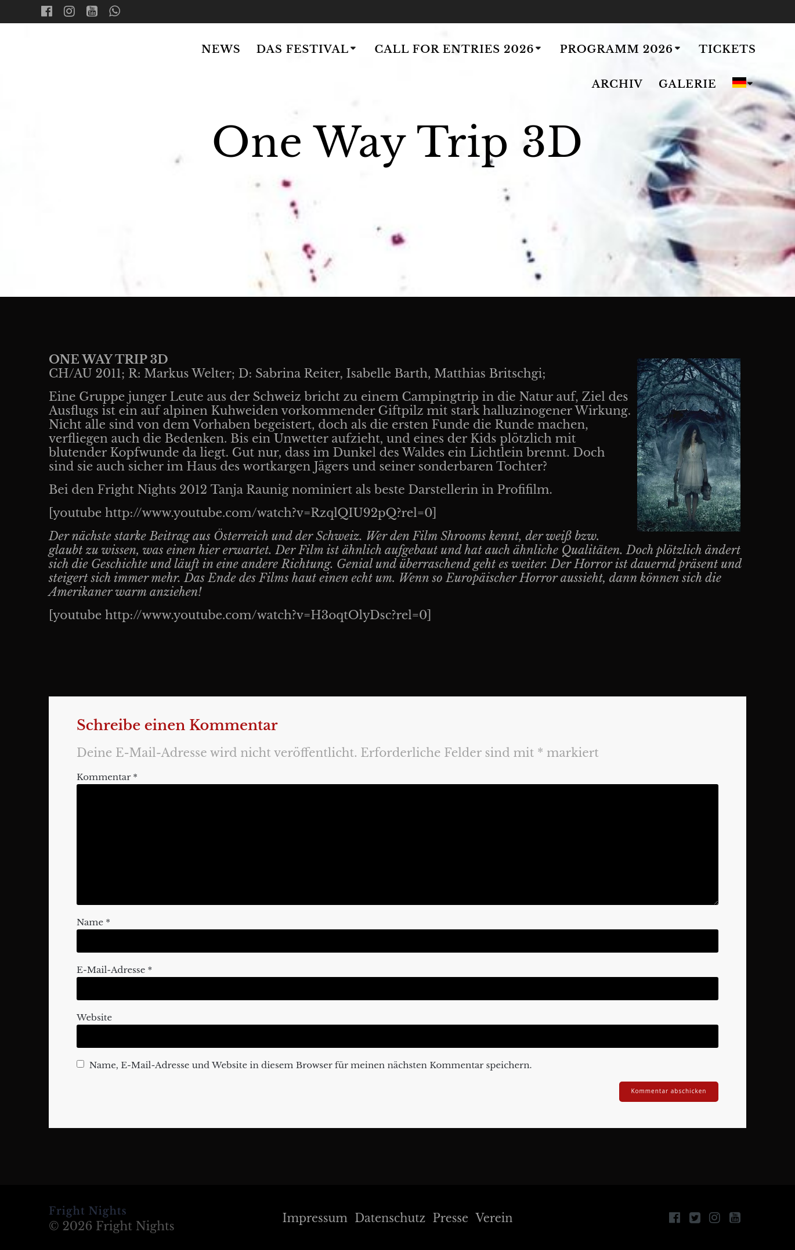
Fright (109, 68)
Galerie (688, 84)
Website (94, 1017)
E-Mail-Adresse (114, 969)
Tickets (727, 49)
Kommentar (107, 776)
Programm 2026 (616, 49)
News (221, 49)
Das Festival (302, 49)
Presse (452, 1218)
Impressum (311, 1218)
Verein (498, 1218)
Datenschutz (390, 1218)
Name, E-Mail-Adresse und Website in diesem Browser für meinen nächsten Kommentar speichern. (310, 1065)
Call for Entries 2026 (454, 49)
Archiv (617, 84)
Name (93, 922)
